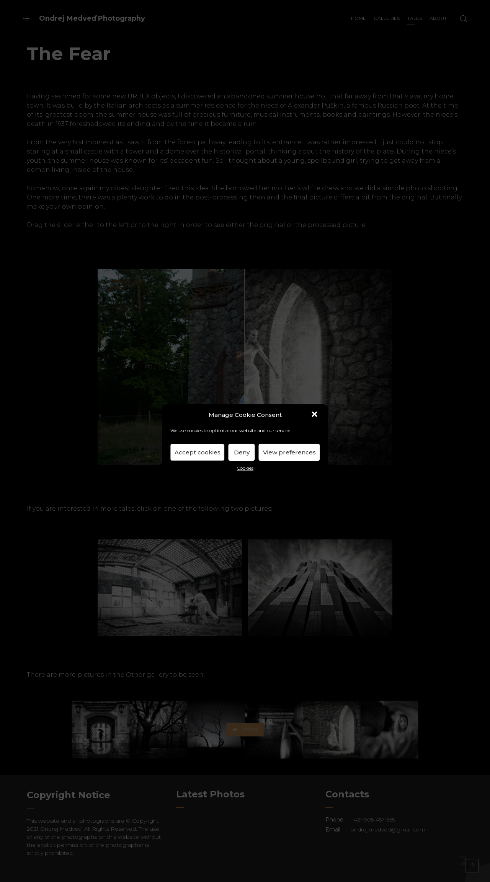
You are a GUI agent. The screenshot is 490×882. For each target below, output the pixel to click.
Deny (242, 452)
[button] (315, 415)
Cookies (245, 468)
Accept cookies (197, 452)
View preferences (289, 452)
